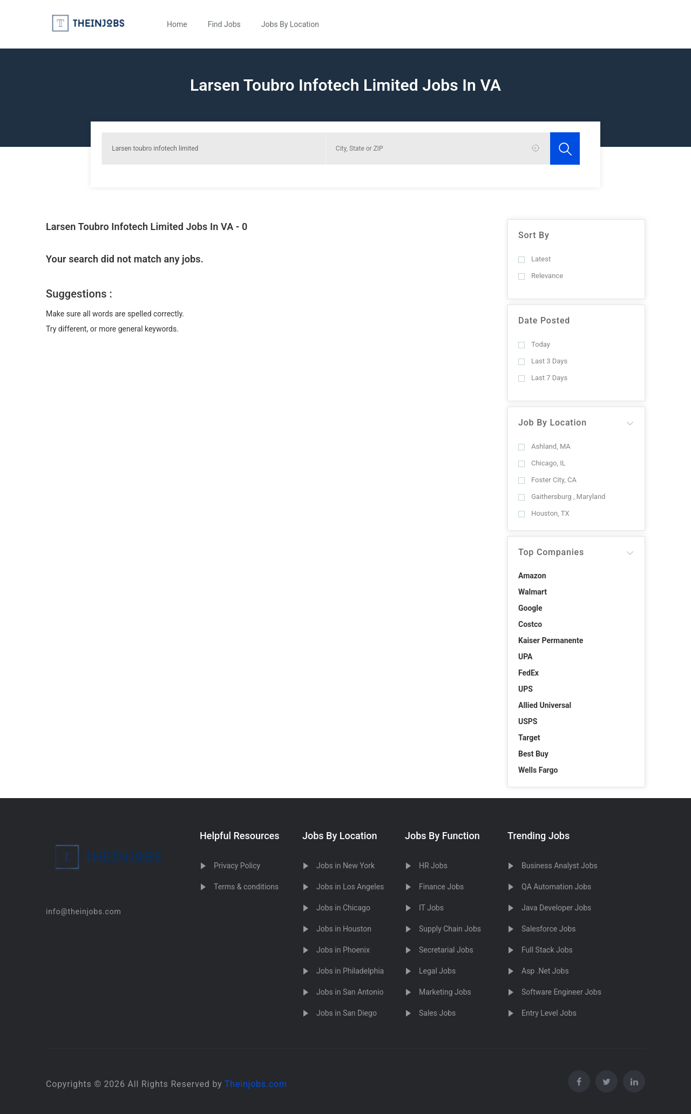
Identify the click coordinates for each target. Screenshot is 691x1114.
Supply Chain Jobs (450, 928)
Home (177, 24)
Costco (530, 624)
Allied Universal (544, 705)
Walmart (532, 592)
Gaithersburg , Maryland (561, 496)
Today (534, 344)
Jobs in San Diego (346, 1013)
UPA (525, 656)
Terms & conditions (246, 886)
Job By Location (552, 422)
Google (530, 608)
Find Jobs (224, 24)
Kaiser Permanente (550, 640)
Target (529, 737)
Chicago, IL (542, 463)
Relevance (540, 276)
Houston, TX (544, 513)
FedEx (528, 673)
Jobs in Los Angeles (350, 886)
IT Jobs (431, 907)
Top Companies (551, 552)
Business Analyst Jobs (559, 865)
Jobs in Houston (343, 928)
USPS (528, 721)
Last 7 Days (542, 378)
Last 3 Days (542, 361)
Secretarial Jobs (446, 950)
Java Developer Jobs (556, 907)
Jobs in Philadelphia (350, 971)
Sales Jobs (437, 1013)
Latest (534, 259)
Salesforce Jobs (548, 928)
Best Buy (533, 754)
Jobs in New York (345, 865)
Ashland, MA (544, 446)
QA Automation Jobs (556, 886)
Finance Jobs (441, 886)
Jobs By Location (290, 24)
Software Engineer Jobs (561, 992)
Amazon (532, 575)
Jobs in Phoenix (343, 950)
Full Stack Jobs (547, 950)
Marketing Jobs (445, 992)
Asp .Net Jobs (545, 971)
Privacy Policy (237, 865)
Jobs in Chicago (343, 907)
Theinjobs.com (256, 1084)
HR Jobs (433, 865)
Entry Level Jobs (549, 1013)
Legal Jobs (437, 971)
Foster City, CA (547, 480)
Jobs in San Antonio (349, 992)
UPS (525, 689)
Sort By (534, 235)
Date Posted (544, 320)
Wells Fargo (538, 770)
